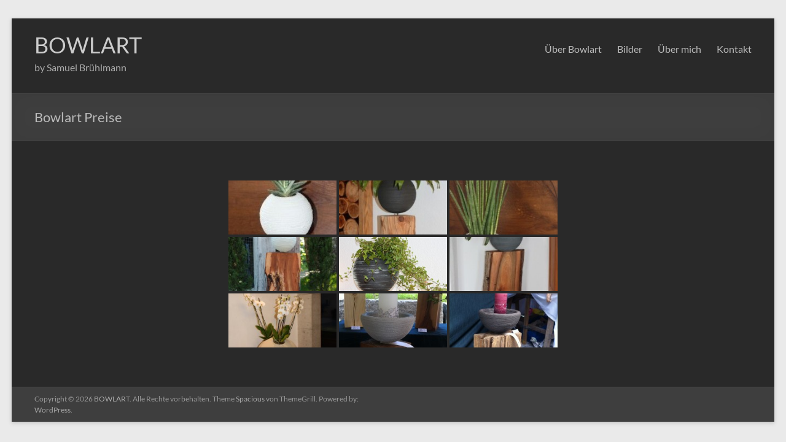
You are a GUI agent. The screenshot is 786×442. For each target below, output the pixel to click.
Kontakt (734, 49)
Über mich (679, 49)
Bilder (629, 49)
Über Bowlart (573, 49)
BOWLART (88, 44)
